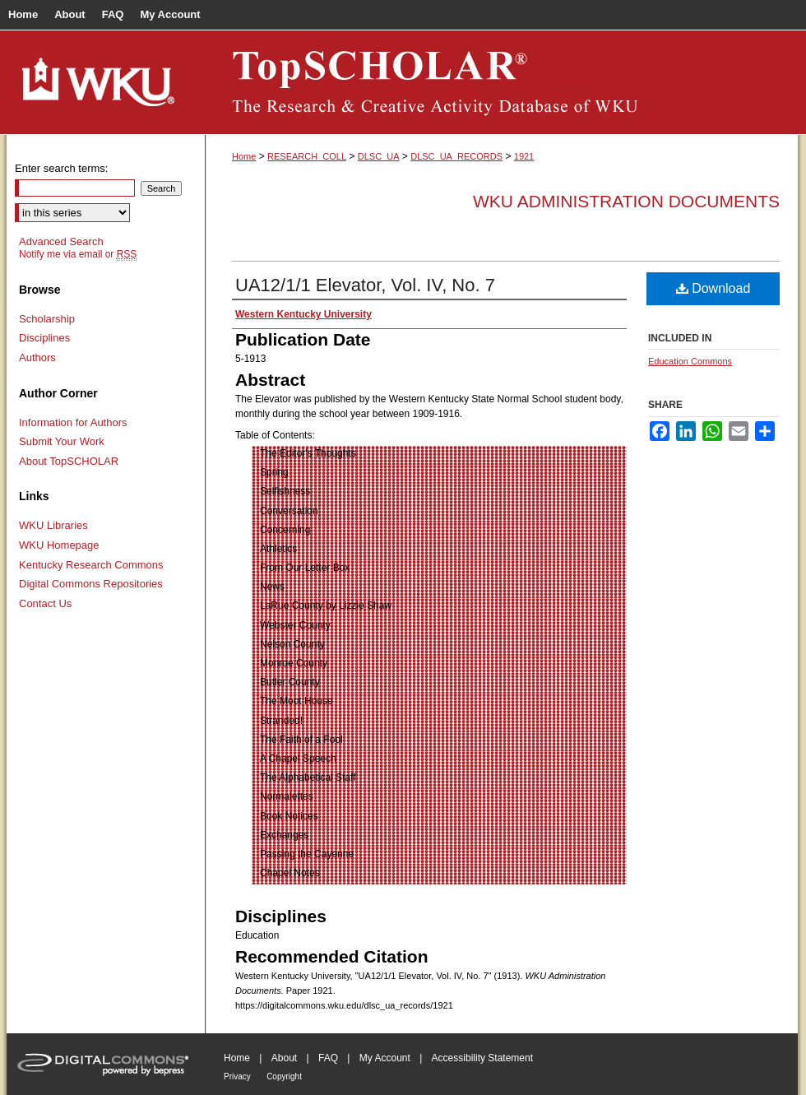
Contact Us (45, 603)
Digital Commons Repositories (91, 584)
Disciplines (44, 338)
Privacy (237, 1076)
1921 (524, 156)
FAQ (328, 1058)
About (284, 1058)
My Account (384, 1058)
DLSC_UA (379, 156)
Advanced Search (61, 241)
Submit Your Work (61, 441)
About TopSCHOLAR (68, 461)
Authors (37, 357)
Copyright (284, 1076)
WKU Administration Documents (626, 201)
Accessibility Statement (482, 1058)
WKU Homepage (59, 545)
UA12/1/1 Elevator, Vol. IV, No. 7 (365, 285)
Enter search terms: (61, 168)
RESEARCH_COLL (306, 156)
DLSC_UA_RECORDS (456, 156)
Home (244, 156)
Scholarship (47, 319)
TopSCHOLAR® (501, 82)
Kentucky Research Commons (91, 565)
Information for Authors (73, 422)
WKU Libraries (53, 525)
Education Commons (690, 361)
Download (713, 288)
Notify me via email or (78, 254)
